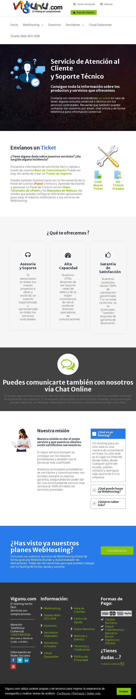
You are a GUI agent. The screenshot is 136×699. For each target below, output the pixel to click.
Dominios (54, 25)
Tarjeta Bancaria (111, 621)
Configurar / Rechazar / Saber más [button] (79, 693)
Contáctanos (117, 550)
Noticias (108, 4)
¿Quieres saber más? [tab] (105, 503)
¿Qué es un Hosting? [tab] (102, 433)
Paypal (109, 626)
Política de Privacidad (81, 658)
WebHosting (31, 25)
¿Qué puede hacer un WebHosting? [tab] (107, 490)
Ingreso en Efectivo (112, 641)
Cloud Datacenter (100, 25)
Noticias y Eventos (80, 637)
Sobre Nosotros (84, 629)
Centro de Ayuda (86, 4)
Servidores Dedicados (51, 634)
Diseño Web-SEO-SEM (25, 36)
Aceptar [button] (124, 691)
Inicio (14, 25)
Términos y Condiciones (82, 648)
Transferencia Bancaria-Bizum (114, 633)
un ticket (104, 98)
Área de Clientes (85, 12)
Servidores (73, 25)
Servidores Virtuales (51, 644)
